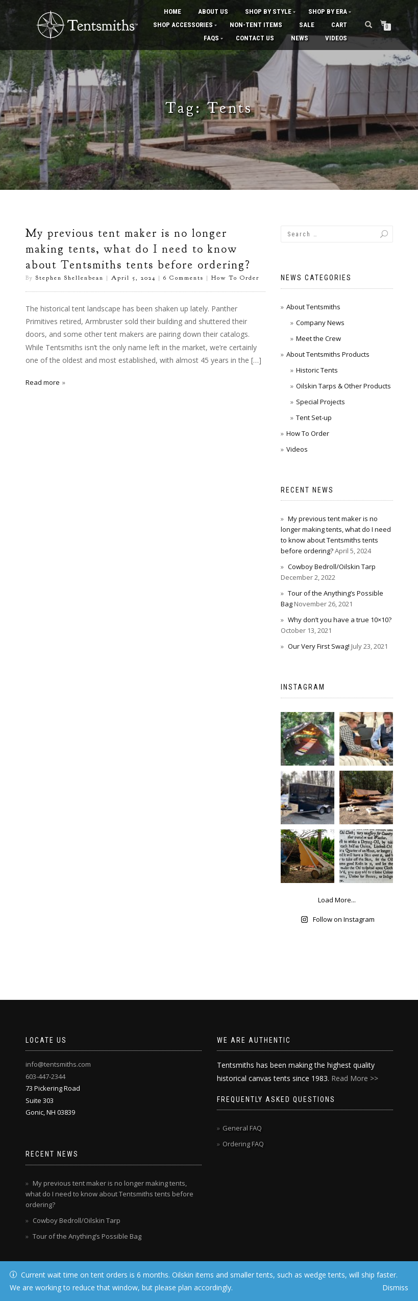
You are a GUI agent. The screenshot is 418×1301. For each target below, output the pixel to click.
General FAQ (242, 1128)
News (299, 38)
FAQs (211, 38)
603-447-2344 (45, 1076)
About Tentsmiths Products (328, 354)
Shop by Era (327, 11)
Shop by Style (268, 11)
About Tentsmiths (313, 306)
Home (172, 11)
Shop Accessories (183, 25)
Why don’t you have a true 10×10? (339, 619)
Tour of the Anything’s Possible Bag (87, 1236)
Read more (43, 382)
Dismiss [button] (395, 1287)
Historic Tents (317, 370)
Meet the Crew (318, 338)
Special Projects (320, 401)
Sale (306, 25)
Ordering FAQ (243, 1143)
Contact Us (255, 38)
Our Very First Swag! (319, 646)
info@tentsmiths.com (58, 1064)
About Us (213, 11)
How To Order (235, 278)
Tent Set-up (314, 417)
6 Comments (183, 278)
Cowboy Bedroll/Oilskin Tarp (332, 566)
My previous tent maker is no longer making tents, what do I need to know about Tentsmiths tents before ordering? (138, 249)
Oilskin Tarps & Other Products (343, 385)
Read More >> (354, 1078)
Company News (320, 322)
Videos (336, 38)
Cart (339, 25)
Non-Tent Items (256, 25)
